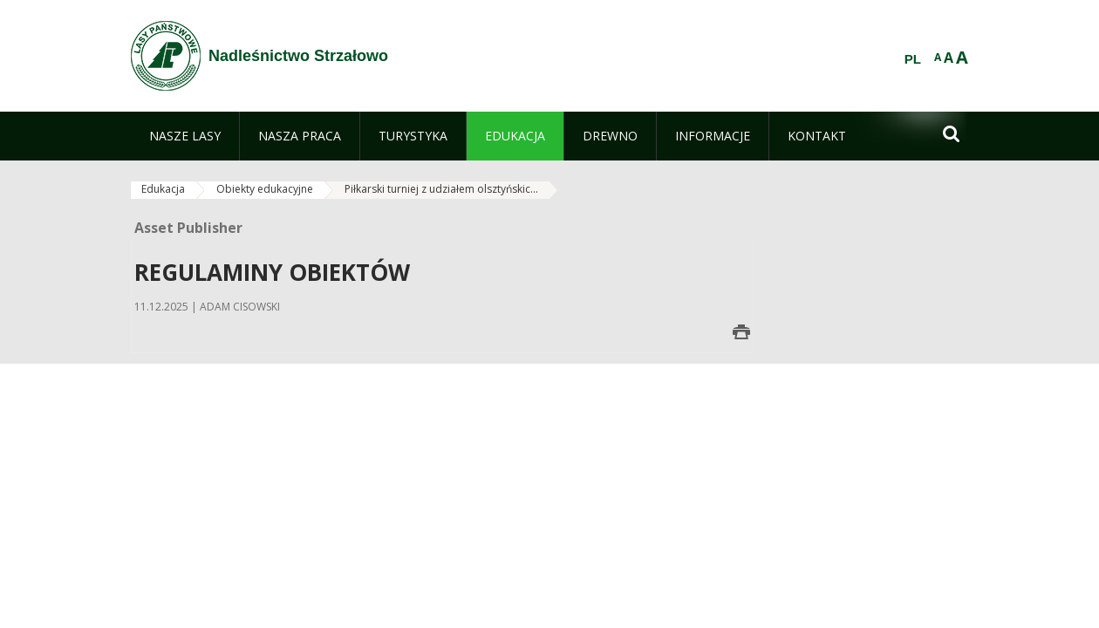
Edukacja (163, 188)
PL (912, 59)
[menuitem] (185, 136)
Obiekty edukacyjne (264, 188)
